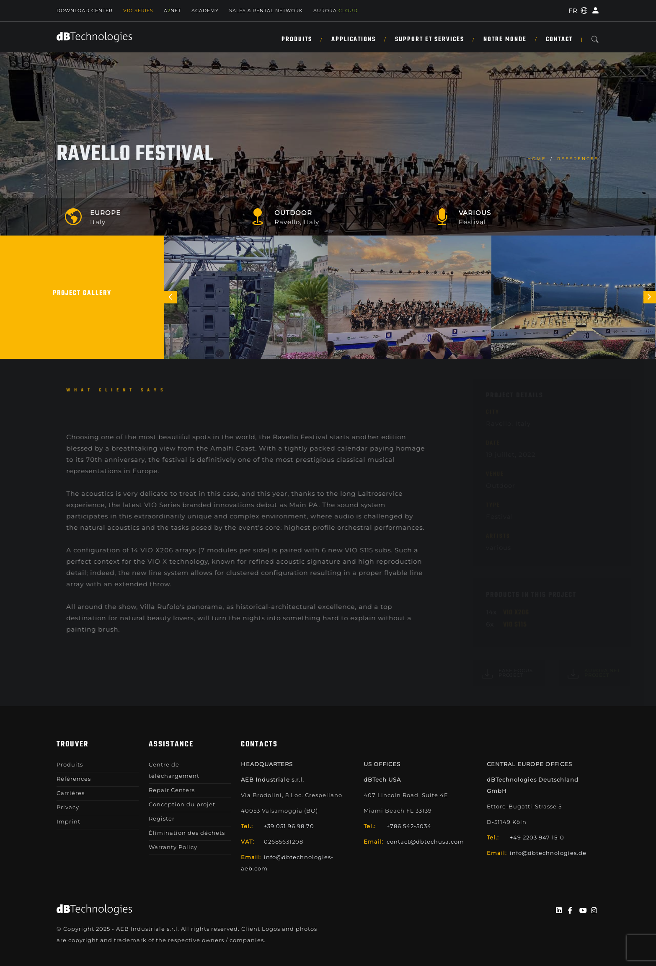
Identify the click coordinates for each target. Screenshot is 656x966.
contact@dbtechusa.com (425, 841)
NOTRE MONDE (505, 39)
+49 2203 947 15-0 (537, 837)
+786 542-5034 (409, 826)
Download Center (85, 10)
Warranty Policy (173, 847)
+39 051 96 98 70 (289, 826)
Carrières (71, 793)
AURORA (335, 10)
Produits (297, 39)
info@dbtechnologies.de (548, 852)
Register (162, 818)
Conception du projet (182, 804)
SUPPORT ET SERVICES (429, 39)
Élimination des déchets (187, 832)
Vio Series (138, 10)
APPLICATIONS (353, 39)
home (536, 158)
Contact (559, 39)
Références (74, 778)
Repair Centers (172, 790)
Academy (205, 10)
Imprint (68, 821)
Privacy (68, 807)
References (578, 158)
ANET (172, 10)
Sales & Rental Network (266, 10)
